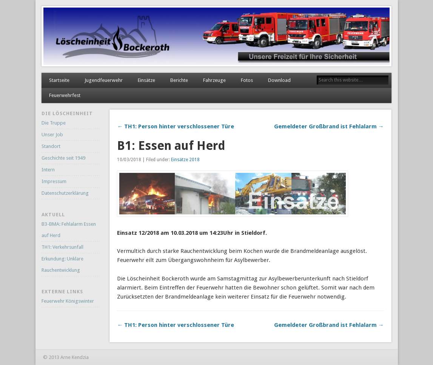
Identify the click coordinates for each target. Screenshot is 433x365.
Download (279, 80)
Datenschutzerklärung (65, 193)
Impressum (54, 181)
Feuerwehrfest (64, 95)
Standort (51, 146)
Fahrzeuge (214, 80)
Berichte (179, 80)
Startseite (59, 80)
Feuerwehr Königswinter (68, 301)
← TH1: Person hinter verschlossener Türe (175, 126)
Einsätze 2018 (185, 159)
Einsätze (146, 80)
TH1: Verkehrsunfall (62, 247)
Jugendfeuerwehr (104, 80)
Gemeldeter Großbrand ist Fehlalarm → (329, 126)
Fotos (247, 80)
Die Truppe (54, 123)
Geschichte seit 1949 (63, 158)
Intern (48, 169)
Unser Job (52, 134)
